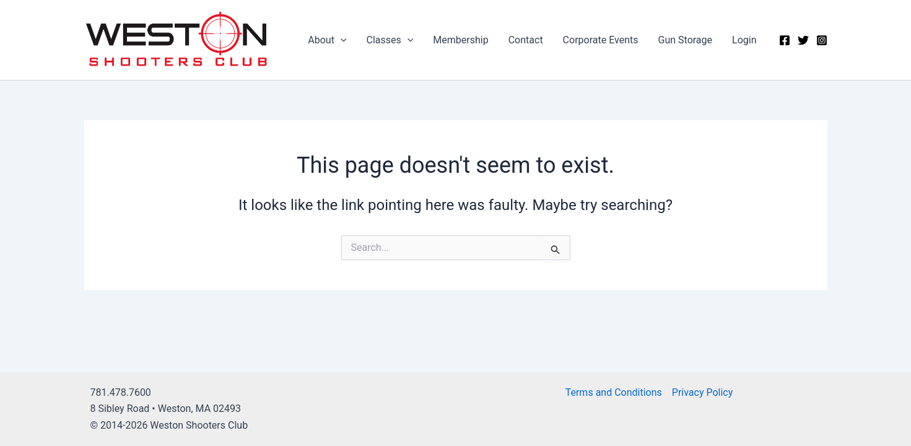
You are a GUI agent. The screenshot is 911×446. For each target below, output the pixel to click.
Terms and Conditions (613, 392)
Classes (390, 40)
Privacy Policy (702, 392)
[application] (340, 40)
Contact (525, 40)
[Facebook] (784, 40)
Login (744, 40)
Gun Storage (685, 40)
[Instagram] (821, 40)
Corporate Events (601, 40)
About (327, 40)
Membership (460, 40)
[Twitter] (803, 40)
